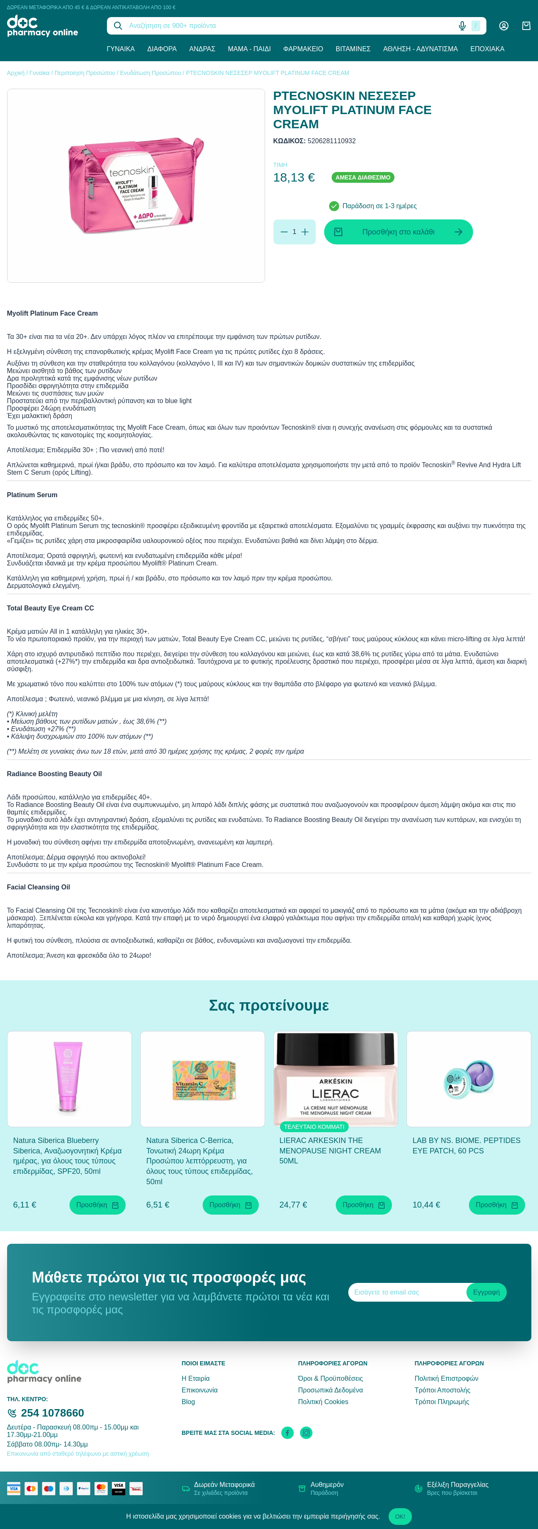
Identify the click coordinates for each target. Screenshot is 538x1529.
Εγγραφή (486, 1292)
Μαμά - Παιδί (249, 48)
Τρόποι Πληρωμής (441, 1401)
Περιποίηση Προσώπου (85, 73)
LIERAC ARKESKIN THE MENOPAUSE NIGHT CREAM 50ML (330, 1150)
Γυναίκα (121, 48)
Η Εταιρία (196, 1378)
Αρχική (16, 73)
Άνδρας (202, 48)
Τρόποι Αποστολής (442, 1390)
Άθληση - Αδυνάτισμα (420, 48)
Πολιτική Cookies (323, 1401)
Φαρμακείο (303, 48)
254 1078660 (52, 1413)
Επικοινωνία (200, 1390)
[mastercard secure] (103, 1488)
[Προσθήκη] (305, 232)
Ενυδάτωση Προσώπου (150, 73)
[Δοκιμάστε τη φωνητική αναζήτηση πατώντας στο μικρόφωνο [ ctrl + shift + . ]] (462, 26)
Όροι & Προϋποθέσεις (330, 1378)
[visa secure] (120, 1488)
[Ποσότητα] (294, 232)
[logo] (50, 26)
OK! (400, 1516)
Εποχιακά (488, 48)
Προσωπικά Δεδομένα (330, 1390)
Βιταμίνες (353, 48)
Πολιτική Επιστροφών (446, 1378)
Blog (188, 1401)
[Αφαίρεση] (284, 232)
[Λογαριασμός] (504, 26)
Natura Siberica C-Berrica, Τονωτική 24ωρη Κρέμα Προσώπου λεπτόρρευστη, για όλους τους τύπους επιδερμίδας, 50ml (199, 1161)
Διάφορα (162, 48)
